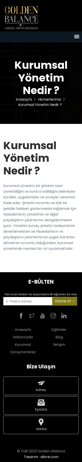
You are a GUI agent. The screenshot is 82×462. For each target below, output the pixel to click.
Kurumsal (23, 344)
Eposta (41, 405)
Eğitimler (59, 329)
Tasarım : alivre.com (41, 456)
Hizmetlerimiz (49, 99)
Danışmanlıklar (23, 352)
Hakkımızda (23, 337)
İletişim (59, 344)
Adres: (41, 385)
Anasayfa (24, 99)
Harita (41, 424)
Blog (59, 337)
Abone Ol (65, 301)
